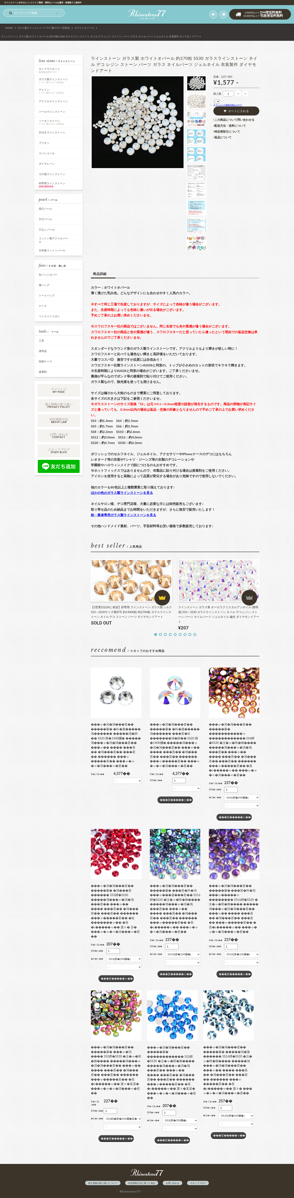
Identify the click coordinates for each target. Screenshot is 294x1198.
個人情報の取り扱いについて (102, 1183)
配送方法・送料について (229, 125)
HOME (9, 27)
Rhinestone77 (130, 1191)
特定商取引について (226, 131)
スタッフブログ (198, 1183)
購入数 (217, 93)
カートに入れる (236, 111)
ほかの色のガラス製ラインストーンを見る (122, 493)
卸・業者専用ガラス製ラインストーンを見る (123, 515)
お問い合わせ (172, 1183)
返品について (222, 137)
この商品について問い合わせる (233, 119)
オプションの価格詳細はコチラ (227, 105)
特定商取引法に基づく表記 (141, 1183)
